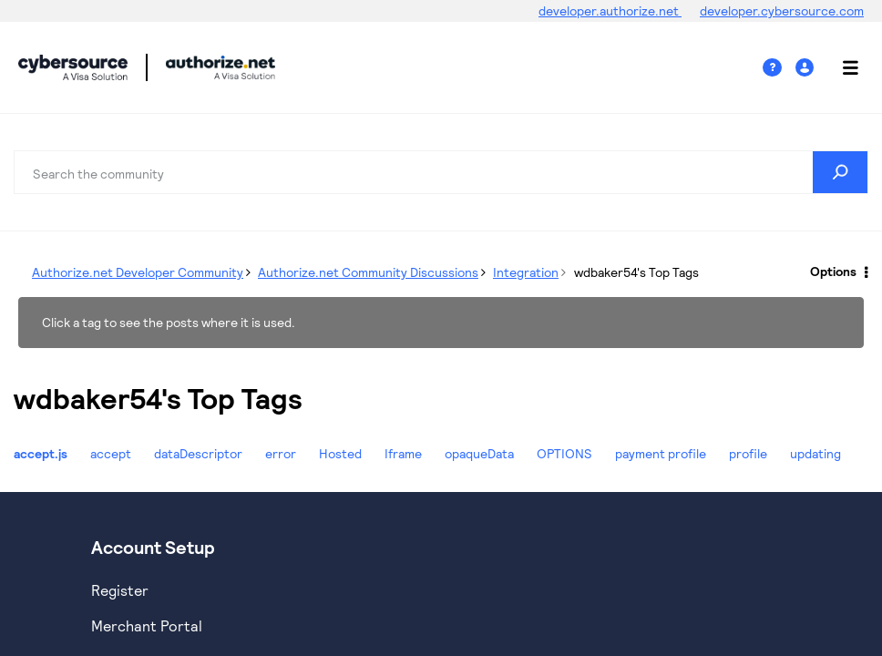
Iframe (403, 453)
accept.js (40, 453)
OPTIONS (564, 453)
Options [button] (833, 271)
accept (110, 453)
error (280, 453)
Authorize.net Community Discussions (368, 272)
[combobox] (441, 172)
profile (748, 453)
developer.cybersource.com (782, 10)
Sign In (806, 67)
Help (779, 67)
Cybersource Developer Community (73, 67)
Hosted (340, 453)
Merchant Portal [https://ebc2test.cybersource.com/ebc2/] (146, 625)
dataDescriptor (198, 453)
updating (815, 453)
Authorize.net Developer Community (137, 272)
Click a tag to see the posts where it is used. (168, 322)
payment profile (660, 453)
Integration (526, 272)
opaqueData (479, 453)
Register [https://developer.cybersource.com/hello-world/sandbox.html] (120, 590)
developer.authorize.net (610, 10)
